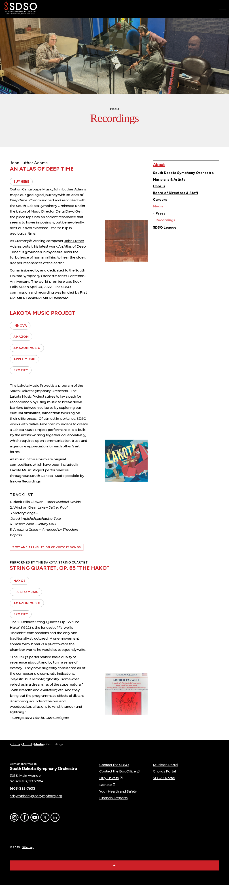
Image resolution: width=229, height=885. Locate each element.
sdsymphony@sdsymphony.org (36, 796)
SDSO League (164, 227)
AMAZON (21, 337)
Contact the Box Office (119, 771)
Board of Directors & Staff (175, 193)
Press (160, 213)
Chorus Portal (164, 771)
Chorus (159, 186)
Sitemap (28, 847)
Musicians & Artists (169, 179)
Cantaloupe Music (37, 189)
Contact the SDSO (114, 765)
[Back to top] (114, 865)
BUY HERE (21, 182)
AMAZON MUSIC (26, 348)
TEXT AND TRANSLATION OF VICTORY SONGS (46, 547)
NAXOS (19, 581)
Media (158, 206)
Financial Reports (113, 798)
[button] (126, 241)
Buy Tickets (110, 778)
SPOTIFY (20, 370)
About (159, 164)
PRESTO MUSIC (25, 592)
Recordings (165, 220)
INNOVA (20, 326)
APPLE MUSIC (24, 359)
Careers (160, 199)
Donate (107, 785)
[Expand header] (222, 9)
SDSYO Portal (164, 778)
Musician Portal (165, 765)
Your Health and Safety (117, 791)
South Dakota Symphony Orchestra (183, 173)
